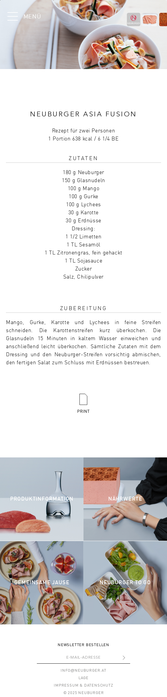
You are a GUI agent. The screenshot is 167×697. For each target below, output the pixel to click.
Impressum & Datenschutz (83, 685)
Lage (83, 678)
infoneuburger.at (83, 671)
